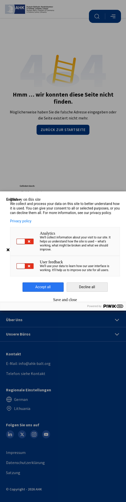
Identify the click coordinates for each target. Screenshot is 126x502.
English (14, 199)
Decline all (87, 287)
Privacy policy (20, 221)
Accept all (43, 287)
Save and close (65, 300)
